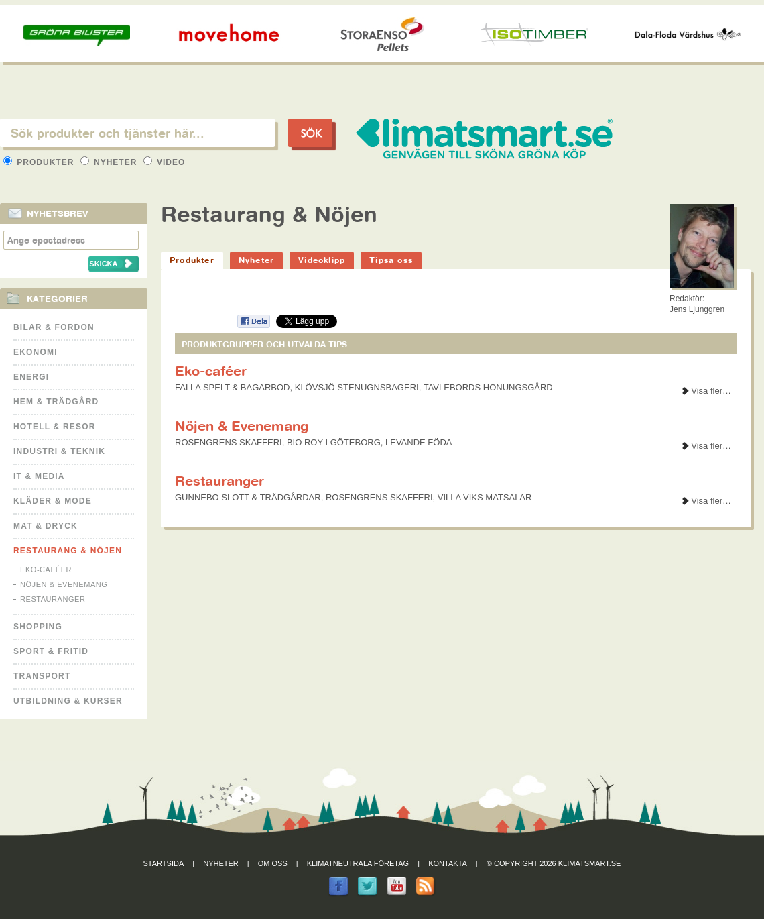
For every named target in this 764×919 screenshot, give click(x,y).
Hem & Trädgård (56, 402)
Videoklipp (321, 260)
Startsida (163, 863)
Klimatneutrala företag (358, 863)
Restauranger (52, 599)
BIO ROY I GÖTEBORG (334, 442)
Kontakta (447, 863)
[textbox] (137, 133)
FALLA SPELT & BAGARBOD (232, 387)
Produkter (40, 162)
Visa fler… (711, 391)
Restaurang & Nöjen (67, 550)
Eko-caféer (46, 569)
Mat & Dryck (45, 526)
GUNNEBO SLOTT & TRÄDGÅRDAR (248, 497)
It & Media (39, 476)
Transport (41, 676)
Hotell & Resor (54, 426)
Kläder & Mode (52, 501)
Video (164, 162)
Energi (31, 377)
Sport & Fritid (50, 651)
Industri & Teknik (59, 451)
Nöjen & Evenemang (63, 584)
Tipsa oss (391, 260)
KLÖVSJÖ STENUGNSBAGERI (357, 387)
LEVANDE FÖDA (418, 442)
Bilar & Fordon (53, 327)
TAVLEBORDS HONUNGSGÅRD (488, 387)
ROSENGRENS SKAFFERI (228, 442)
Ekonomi (35, 352)
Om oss (273, 863)
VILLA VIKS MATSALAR (485, 497)
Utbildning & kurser (68, 701)
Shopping (37, 626)
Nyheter (110, 162)
